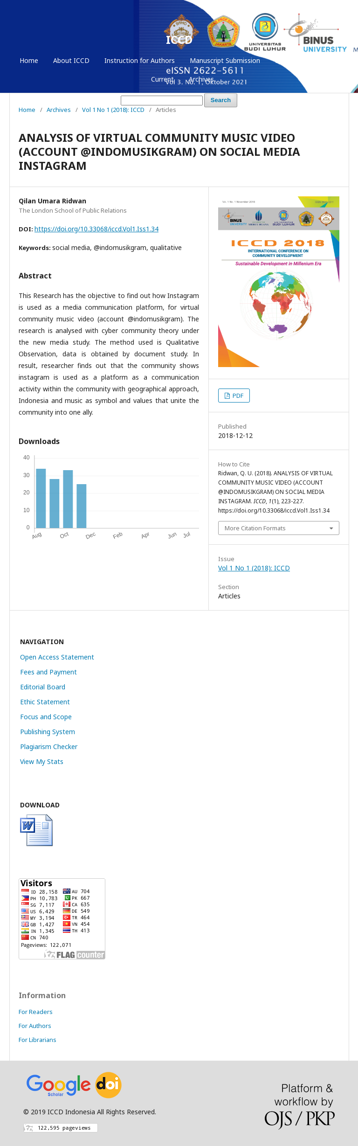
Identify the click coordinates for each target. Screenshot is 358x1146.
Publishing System (47, 731)
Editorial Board (42, 686)
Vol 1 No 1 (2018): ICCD (113, 109)
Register (287, 60)
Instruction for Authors (139, 60)
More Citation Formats (255, 528)
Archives (201, 79)
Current (162, 79)
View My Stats (41, 761)
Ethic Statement (45, 701)
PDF (237, 395)
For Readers (36, 1011)
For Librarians (37, 1039)
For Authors (35, 1025)
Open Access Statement (57, 657)
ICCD (179, 39)
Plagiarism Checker (48, 746)
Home (29, 60)
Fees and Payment (48, 671)
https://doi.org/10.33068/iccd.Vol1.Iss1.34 (96, 228)
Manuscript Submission (225, 60)
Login (323, 60)
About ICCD (71, 60)
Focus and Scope (46, 716)
